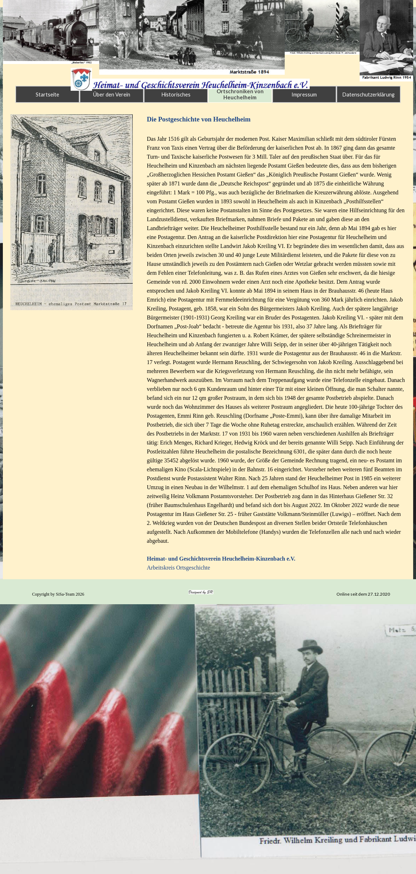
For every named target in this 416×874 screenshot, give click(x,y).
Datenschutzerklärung (368, 94)
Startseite (47, 94)
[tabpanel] (276, 343)
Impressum (304, 94)
